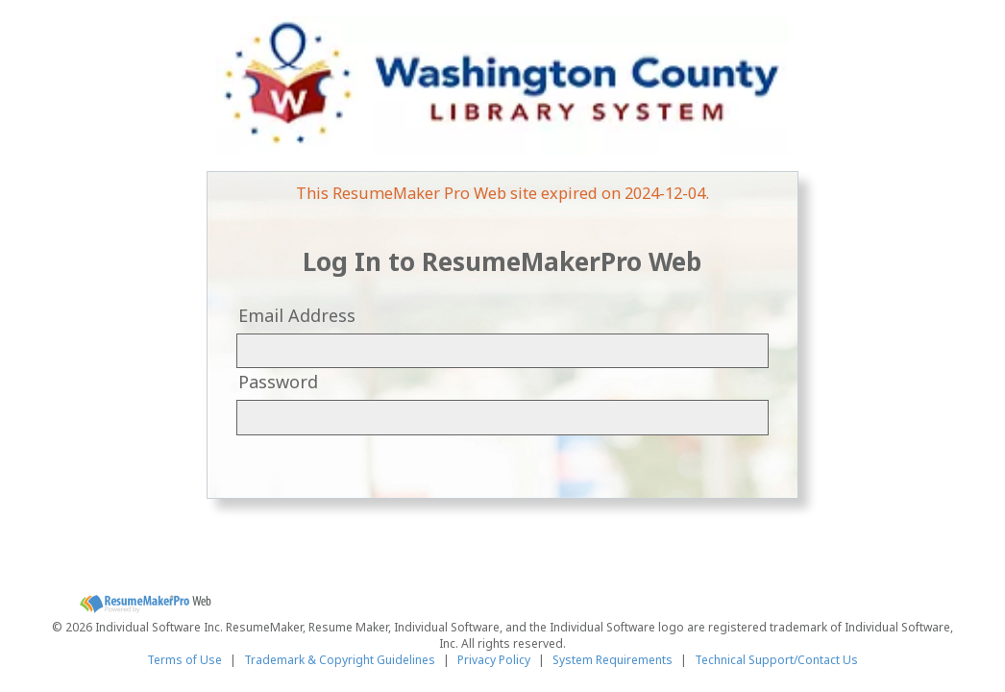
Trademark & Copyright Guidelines (339, 660)
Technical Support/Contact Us (776, 660)
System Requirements (612, 660)
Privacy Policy (493, 660)
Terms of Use (184, 660)
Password (278, 381)
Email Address (296, 315)
